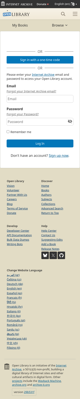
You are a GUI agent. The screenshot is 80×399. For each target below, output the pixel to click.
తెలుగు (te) (13, 334)
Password (15, 109)
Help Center (49, 231)
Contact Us (48, 235)
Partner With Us (17, 195)
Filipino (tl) (13, 348)
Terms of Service (17, 208)
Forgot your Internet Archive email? (31, 91)
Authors (46, 195)
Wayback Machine (49, 381)
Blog (10, 204)
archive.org (19, 385)
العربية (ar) (13, 275)
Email (11, 86)
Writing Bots (15, 244)
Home (45, 186)
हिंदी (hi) (11, 302)
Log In (40, 143)
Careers (12, 199)
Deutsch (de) (15, 284)
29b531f (29, 392)
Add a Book (48, 244)
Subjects (46, 199)
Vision (11, 186)
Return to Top (50, 213)
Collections (48, 204)
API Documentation (19, 235)
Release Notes (50, 249)
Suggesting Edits (52, 240)
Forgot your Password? (23, 114)
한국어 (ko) (14, 316)
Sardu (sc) (13, 329)
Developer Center (18, 231)
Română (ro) (15, 325)
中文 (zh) (12, 343)
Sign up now (58, 155)
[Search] (63, 14)
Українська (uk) (17, 338)
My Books (20, 25)
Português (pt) (16, 320)
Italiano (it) (14, 311)
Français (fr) (14, 298)
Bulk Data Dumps (18, 240)
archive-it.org (41, 385)
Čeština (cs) (14, 279)
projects (17, 381)
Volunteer (13, 190)
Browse (60, 25)
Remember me (20, 132)
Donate (43, 4)
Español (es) (14, 293)
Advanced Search (52, 208)
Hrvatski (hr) (15, 307)
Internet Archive (43, 75)
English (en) (14, 288)
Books (45, 190)
